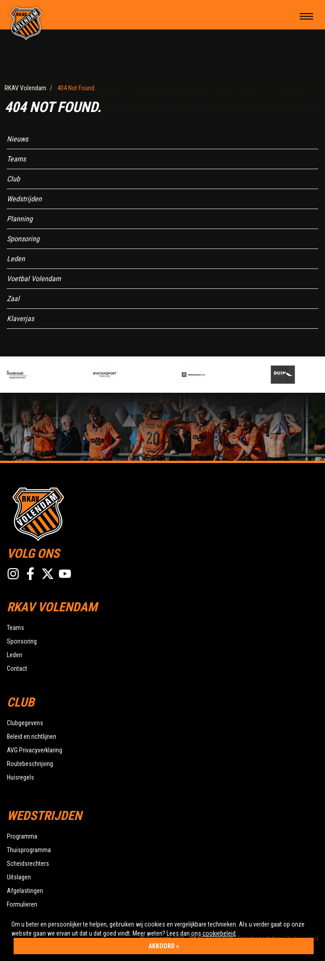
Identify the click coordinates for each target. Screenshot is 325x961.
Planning (20, 219)
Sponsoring (23, 238)
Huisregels (20, 777)
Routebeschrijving (30, 763)
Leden (16, 258)
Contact (17, 668)
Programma (22, 836)
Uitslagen (19, 877)
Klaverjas (20, 318)
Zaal (13, 298)
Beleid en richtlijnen (31, 736)
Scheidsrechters (28, 863)
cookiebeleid (219, 933)
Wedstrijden (24, 199)
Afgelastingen (25, 890)
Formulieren (22, 904)
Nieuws (17, 139)
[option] (47, 374)
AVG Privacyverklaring (34, 750)
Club (13, 179)
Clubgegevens (25, 723)
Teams (16, 159)
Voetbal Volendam (34, 278)
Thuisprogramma (29, 850)
